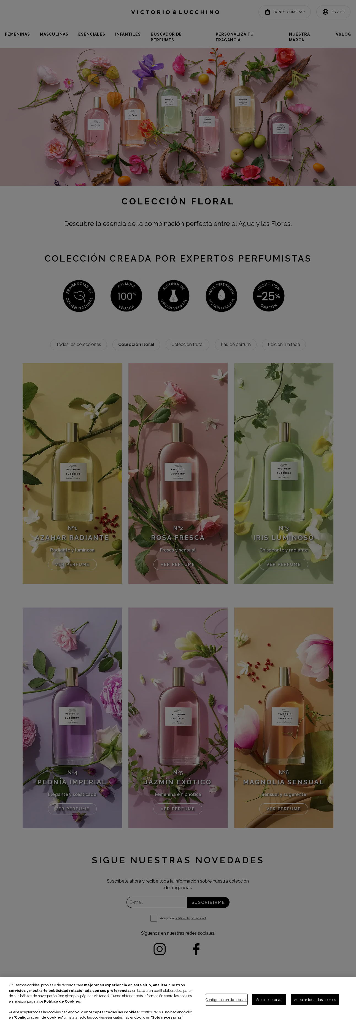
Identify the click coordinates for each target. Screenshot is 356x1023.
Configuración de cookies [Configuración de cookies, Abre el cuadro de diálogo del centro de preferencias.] (226, 999)
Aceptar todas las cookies (315, 999)
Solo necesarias (269, 999)
